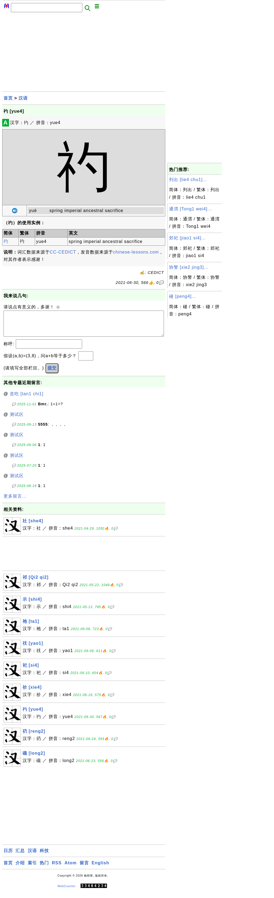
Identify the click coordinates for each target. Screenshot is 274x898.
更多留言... (15, 501)
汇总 (20, 856)
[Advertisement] (83, 53)
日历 (8, 856)
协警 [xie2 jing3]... (188, 267)
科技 (44, 856)
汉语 (23, 98)
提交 (52, 373)
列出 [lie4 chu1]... (188, 179)
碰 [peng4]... (182, 296)
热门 (44, 868)
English (100, 868)
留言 (84, 868)
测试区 (17, 420)
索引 (32, 868)
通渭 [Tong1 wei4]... (190, 209)
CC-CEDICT (63, 252)
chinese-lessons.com (136, 252)
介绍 (20, 868)
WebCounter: (67, 891)
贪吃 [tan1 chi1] (26, 399)
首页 (8, 98)
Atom (70, 868)
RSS (57, 868)
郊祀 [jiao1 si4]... (187, 238)
